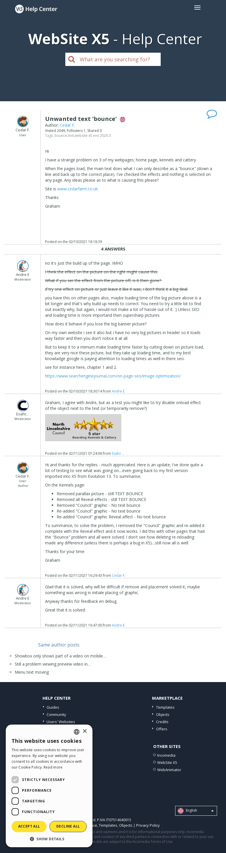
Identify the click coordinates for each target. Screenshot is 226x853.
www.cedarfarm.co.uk (77, 188)
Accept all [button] (29, 826)
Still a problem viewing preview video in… (53, 664)
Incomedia (166, 755)
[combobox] (76, 732)
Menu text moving (32, 672)
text (71, 135)
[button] (49, 838)
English (196, 811)
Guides (53, 707)
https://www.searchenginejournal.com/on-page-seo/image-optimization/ (113, 376)
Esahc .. (118, 453)
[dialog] (49, 786)
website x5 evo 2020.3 (93, 135)
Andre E (118, 391)
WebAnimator (169, 769)
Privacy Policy (148, 825)
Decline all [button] (68, 826)
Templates (165, 707)
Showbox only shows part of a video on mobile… (60, 656)
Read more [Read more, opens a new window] (53, 767)
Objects (162, 714)
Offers (161, 729)
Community (56, 714)
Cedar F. (67, 125)
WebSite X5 (167, 762)
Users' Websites (61, 721)
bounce (61, 135)
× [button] (84, 731)
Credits (162, 721)
